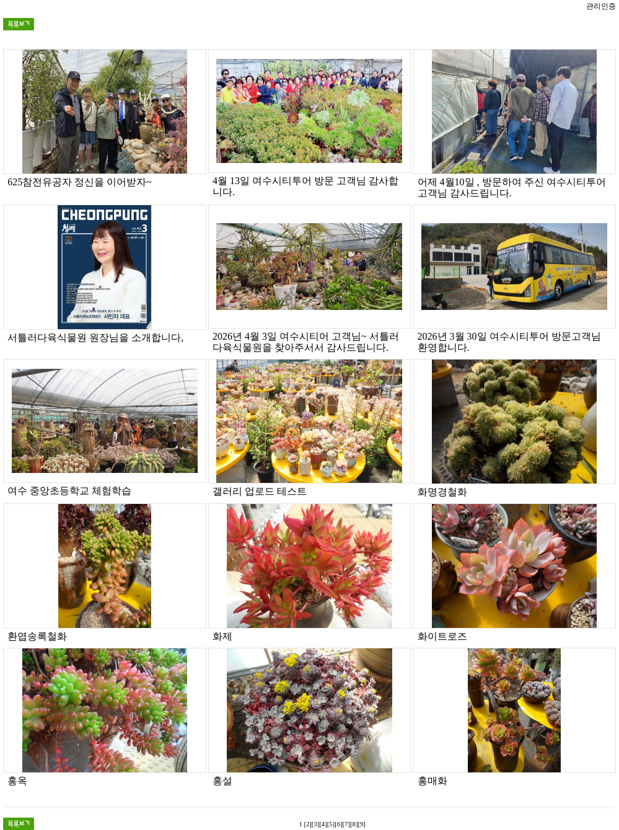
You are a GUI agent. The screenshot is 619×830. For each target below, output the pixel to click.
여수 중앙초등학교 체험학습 (69, 490)
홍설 (222, 780)
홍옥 (17, 780)
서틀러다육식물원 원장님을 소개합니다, (95, 337)
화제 (222, 636)
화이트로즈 (442, 636)
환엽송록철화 (37, 636)
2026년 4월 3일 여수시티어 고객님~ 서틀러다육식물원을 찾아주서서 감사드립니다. (306, 342)
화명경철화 (442, 492)
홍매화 (432, 780)
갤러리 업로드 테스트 (260, 491)
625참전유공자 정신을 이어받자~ (79, 182)
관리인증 (601, 6)
